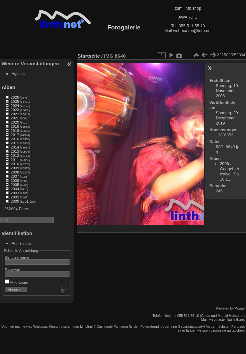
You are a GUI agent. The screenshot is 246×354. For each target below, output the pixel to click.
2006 (15, 180)
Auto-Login (16, 282)
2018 (15, 130)
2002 (15, 197)
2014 (15, 147)
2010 (15, 164)
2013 (15, 151)
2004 (15, 189)
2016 (15, 139)
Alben (8, 87)
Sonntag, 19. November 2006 (227, 90)
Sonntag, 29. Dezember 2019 (227, 117)
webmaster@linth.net (192, 30)
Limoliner (87, 326)
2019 (15, 126)
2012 (15, 155)
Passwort (12, 269)
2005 (15, 184)
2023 (15, 110)
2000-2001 (20, 201)
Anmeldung (21, 243)
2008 (15, 172)
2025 (15, 101)
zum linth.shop (188, 8)
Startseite (89, 56)
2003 (15, 193)
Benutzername (17, 257)
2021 (15, 118)
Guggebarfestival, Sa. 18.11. (230, 173)
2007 (15, 176)
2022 (15, 114)
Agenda (18, 73)
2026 (15, 97)
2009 (15, 168)
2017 (15, 135)
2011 (15, 159)
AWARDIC (187, 17)
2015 (15, 143)
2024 (15, 105)
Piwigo (240, 308)
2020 (15, 122)
